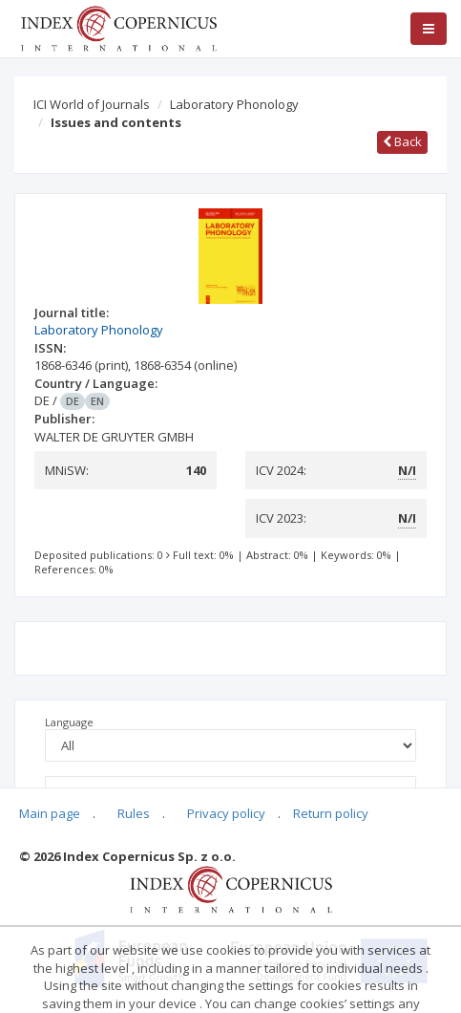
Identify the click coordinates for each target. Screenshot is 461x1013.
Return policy (330, 813)
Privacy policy (226, 813)
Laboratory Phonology (234, 104)
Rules (133, 813)
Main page (49, 813)
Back (402, 141)
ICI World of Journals (91, 104)
